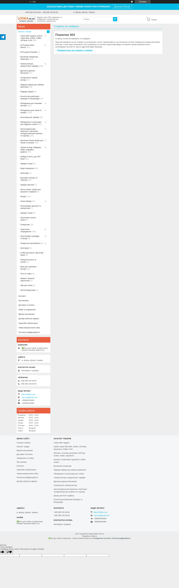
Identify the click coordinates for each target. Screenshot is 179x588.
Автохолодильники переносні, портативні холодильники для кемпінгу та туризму (31, 132)
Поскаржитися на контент (102, 538)
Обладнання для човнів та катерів (31, 111)
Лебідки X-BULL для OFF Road (30, 158)
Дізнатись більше (122, 7)
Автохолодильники (28, 290)
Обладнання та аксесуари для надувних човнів (30, 123)
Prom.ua (101, 534)
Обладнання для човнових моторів (31, 104)
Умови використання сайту (29, 328)
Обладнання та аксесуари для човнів (69, 474)
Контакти (22, 296)
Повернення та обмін (25, 458)
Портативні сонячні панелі (28, 219)
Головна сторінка (24, 443)
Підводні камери (27, 92)
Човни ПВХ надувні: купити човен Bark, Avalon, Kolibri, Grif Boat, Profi (31, 38)
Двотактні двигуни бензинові (27, 72)
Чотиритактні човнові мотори (28, 79)
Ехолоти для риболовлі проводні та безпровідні (29, 97)
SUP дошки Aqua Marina (27, 46)
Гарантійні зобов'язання (28, 323)
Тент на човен (26, 274)
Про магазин (24, 301)
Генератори (25, 225)
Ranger (23, 196)
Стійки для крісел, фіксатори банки (31, 254)
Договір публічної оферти (29, 319)
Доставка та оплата (26, 305)
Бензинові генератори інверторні (29, 58)
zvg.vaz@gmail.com (29, 397)
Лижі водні (24, 173)
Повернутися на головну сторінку (75, 50)
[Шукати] (115, 19)
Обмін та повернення (27, 310)
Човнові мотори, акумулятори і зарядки (29, 65)
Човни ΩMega (26, 201)
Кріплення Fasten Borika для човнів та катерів (31, 141)
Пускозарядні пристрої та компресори (30, 207)
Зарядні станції (26, 164)
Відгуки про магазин (27, 314)
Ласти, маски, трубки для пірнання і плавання (30, 190)
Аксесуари (24, 248)
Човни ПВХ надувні (61, 443)
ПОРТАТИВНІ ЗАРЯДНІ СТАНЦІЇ (29, 237)
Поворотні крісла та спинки (28, 261)
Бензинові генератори (62, 466)
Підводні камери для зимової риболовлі (32, 86)
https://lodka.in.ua (28, 394)
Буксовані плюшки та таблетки (28, 179)
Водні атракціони (27, 168)
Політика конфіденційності (29, 332)
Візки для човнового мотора (28, 268)
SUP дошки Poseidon (28, 52)
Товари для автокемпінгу (30, 243)
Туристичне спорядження (25, 230)
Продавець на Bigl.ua (89, 536)
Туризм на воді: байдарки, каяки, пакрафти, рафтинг (30, 149)
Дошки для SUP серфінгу (64, 496)
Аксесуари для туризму (29, 117)
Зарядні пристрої (27, 185)
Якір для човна (26, 285)
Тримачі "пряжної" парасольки (27, 279)
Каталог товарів (25, 32)
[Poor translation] (9, 552)
